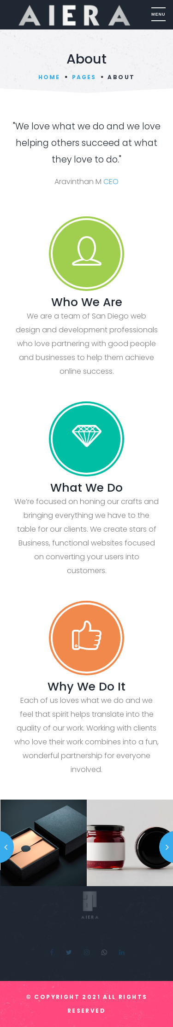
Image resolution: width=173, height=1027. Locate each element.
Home (49, 77)
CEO (111, 181)
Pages (84, 77)
